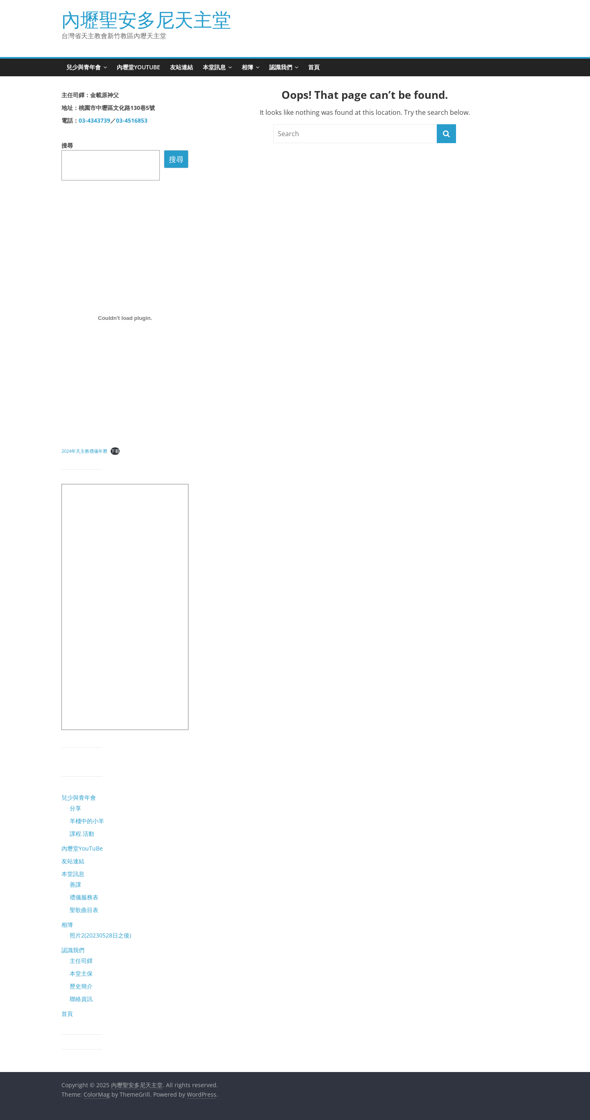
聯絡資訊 (81, 999)
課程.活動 (82, 833)
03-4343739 (94, 120)
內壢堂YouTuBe (138, 67)
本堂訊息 (214, 67)
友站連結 (181, 67)
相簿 (247, 67)
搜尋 (67, 145)
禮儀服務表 (84, 897)
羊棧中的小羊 (87, 821)
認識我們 (280, 67)
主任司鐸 (81, 961)
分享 (75, 808)
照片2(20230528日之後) (100, 935)
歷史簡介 (81, 986)
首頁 (314, 67)
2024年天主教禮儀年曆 (84, 451)
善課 (75, 884)
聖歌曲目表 (84, 910)
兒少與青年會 (83, 67)
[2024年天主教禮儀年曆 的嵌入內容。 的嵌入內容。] (124, 318)
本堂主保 (81, 973)
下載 (115, 451)
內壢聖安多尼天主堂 (146, 19)
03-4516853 (132, 120)
